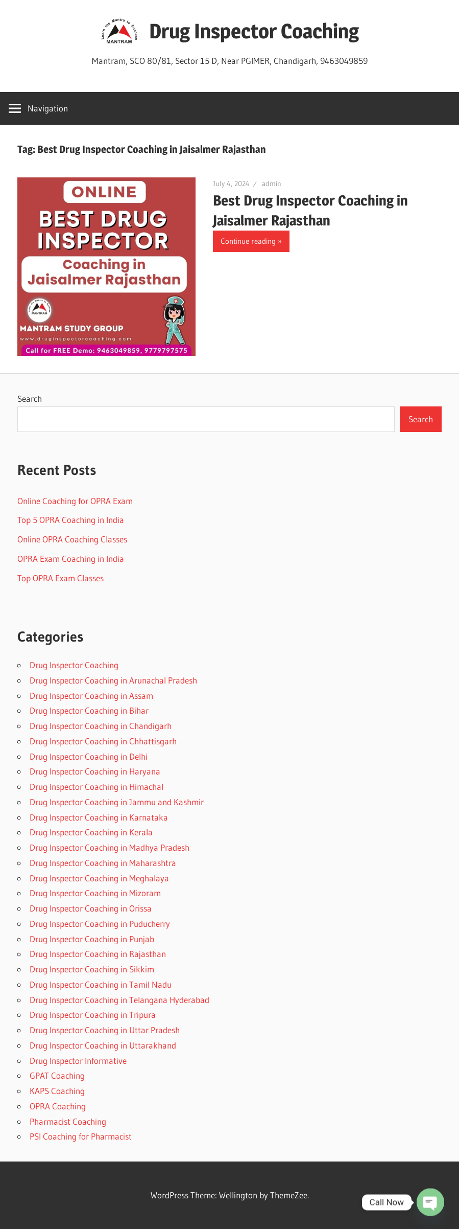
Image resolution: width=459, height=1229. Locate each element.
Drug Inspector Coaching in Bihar (89, 710)
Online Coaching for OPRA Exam (75, 500)
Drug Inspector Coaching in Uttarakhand (103, 1045)
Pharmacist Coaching (68, 1121)
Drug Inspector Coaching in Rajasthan (98, 953)
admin (271, 183)
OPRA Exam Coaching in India (70, 558)
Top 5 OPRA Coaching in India (70, 519)
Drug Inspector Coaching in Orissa (91, 908)
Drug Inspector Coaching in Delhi (89, 756)
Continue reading (248, 241)
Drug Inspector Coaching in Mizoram (95, 892)
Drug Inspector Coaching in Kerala (91, 832)
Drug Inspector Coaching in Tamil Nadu (101, 984)
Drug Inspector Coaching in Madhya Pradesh (109, 847)
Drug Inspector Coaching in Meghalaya (99, 878)
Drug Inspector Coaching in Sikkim (92, 969)
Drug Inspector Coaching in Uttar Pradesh (105, 1030)
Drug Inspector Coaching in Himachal (96, 786)
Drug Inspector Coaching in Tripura (93, 1014)
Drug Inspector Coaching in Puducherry (100, 923)
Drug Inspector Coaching (254, 30)
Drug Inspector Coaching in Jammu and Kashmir (117, 801)
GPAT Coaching (57, 1075)
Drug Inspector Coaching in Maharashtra (103, 862)
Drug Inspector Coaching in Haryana (95, 771)
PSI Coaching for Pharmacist (81, 1136)
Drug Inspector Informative (78, 1060)
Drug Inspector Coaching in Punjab (92, 939)
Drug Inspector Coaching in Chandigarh (101, 725)
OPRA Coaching (58, 1106)
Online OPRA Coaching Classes (72, 539)
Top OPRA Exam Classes (60, 578)
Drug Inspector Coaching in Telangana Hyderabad (119, 999)
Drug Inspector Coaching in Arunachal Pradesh (113, 680)
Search (29, 398)
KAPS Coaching (57, 1090)
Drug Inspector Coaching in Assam (91, 695)
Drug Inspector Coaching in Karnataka (99, 817)
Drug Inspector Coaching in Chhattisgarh (103, 741)
